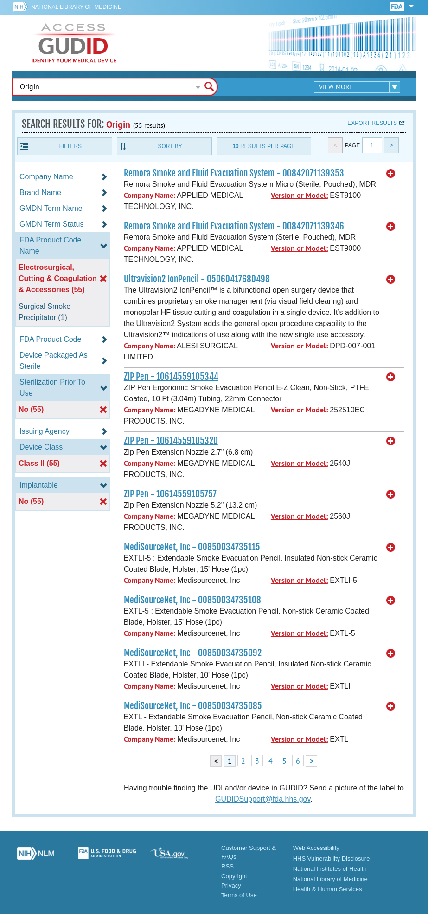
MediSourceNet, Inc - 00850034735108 (192, 600)
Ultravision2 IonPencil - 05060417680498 (197, 279)
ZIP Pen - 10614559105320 (171, 440)
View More (336, 87)
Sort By (170, 146)
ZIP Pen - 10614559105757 (170, 494)
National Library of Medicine (76, 7)
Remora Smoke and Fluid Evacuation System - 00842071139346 (234, 226)
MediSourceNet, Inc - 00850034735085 (193, 706)
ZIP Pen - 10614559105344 (171, 376)
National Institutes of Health (330, 868)
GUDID (74, 43)
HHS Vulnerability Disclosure (331, 858)
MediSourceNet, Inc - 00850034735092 (193, 653)
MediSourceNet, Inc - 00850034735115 (192, 547)
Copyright (234, 876)
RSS (227, 866)
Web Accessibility (316, 847)
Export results (372, 123)
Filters (70, 146)
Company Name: (149, 195)
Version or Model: (299, 195)
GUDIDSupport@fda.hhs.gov (262, 799)
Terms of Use (239, 895)
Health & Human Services (327, 889)
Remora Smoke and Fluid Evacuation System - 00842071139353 (234, 173)
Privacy (231, 885)
